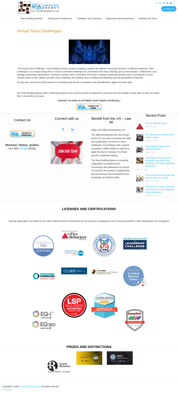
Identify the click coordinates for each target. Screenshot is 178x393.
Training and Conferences (60, 18)
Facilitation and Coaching (89, 18)
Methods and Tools (148, 18)
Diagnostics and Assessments (120, 18)
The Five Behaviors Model (156, 123)
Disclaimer (7, 389)
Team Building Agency (30, 386)
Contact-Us (169, 8)
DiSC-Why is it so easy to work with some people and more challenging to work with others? (159, 189)
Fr (174, 3)
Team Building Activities (32, 18)
